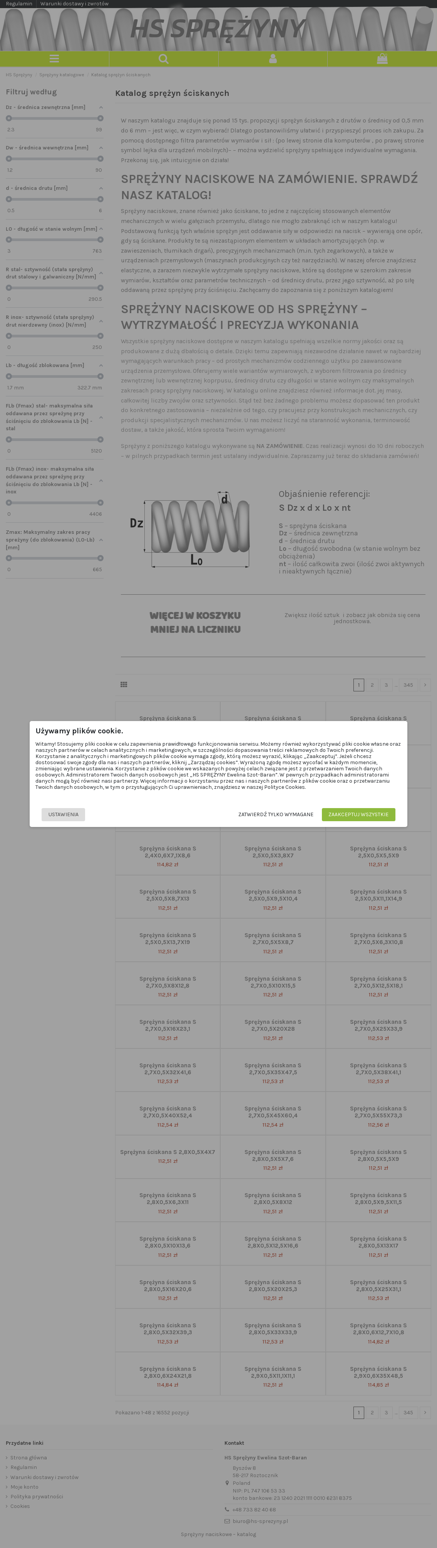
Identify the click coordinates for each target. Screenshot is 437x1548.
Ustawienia (64, 814)
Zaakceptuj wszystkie (358, 814)
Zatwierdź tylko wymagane (275, 814)
